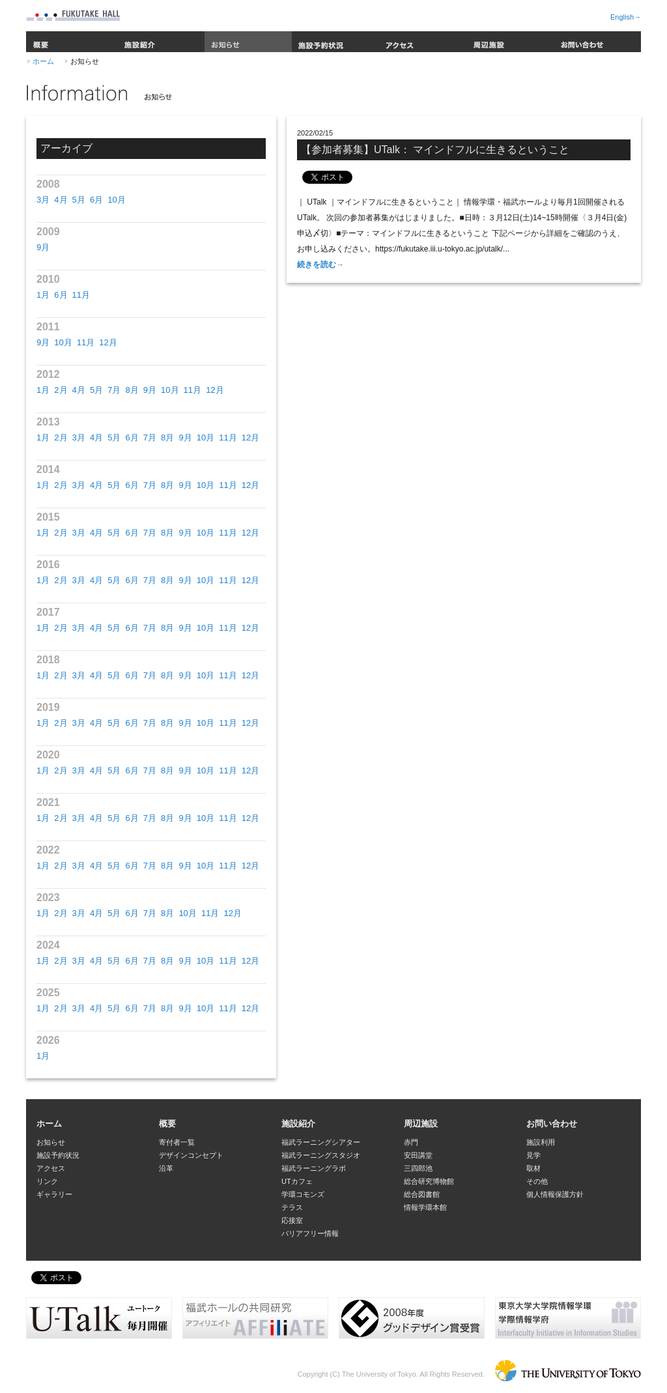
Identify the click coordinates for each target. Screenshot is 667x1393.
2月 (60, 390)
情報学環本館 (425, 1207)
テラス (292, 1207)
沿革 (166, 1168)
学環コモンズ (302, 1194)
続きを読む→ (320, 264)
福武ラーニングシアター (320, 1142)
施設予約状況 (335, 41)
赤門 (411, 1142)
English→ (625, 17)
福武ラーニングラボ (313, 1168)
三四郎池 (418, 1168)
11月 (81, 295)
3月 (43, 200)
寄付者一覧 (177, 1142)
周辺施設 (510, 41)
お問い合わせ (597, 41)
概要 (71, 41)
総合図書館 (422, 1194)
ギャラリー (54, 1194)
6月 (96, 200)
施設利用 (540, 1142)
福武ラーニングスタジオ (320, 1155)
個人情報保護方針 (555, 1194)
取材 (533, 1168)
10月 (116, 200)
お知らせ (248, 41)
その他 (537, 1181)
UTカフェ (297, 1181)
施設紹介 (161, 41)
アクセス (422, 41)
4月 (60, 200)
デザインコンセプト (191, 1155)
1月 (43, 295)
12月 (108, 342)
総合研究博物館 (429, 1181)
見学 (533, 1155)
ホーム (43, 61)
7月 (114, 390)
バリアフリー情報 (310, 1233)
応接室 (292, 1220)
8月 (131, 390)
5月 (78, 200)
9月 (43, 247)
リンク (47, 1181)
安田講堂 (418, 1155)
